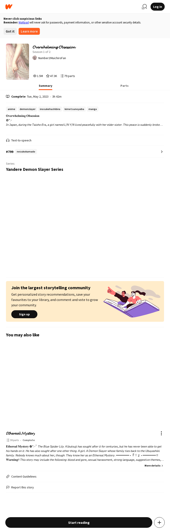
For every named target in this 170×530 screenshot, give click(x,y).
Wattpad (24, 22)
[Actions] (161, 433)
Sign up (24, 314)
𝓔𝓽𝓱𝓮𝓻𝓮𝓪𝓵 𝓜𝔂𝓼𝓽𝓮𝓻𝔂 (20, 433)
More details (154, 465)
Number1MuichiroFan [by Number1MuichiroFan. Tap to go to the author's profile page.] (52, 58)
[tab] (45, 87)
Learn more (29, 31)
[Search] (144, 6)
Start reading (79, 522)
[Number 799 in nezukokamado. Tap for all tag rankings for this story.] (85, 152)
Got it (10, 31)
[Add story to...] (159, 522)
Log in (158, 7)
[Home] (71, 7)
